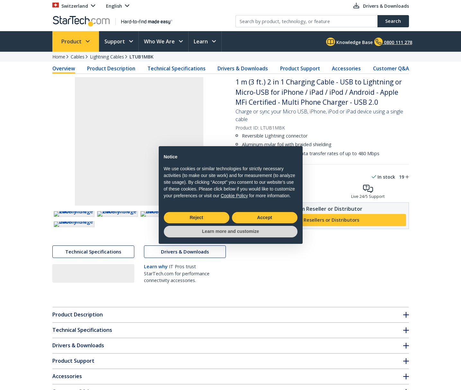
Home (58, 57)
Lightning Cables (107, 57)
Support (115, 41)
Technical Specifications (176, 68)
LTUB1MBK (141, 57)
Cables (77, 57)
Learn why (156, 323)
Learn (201, 41)
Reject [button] (196, 217)
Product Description (111, 68)
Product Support (300, 68)
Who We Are (160, 41)
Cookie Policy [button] (234, 195)
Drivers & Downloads (242, 68)
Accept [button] (264, 217)
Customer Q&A (391, 68)
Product (72, 41)
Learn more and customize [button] (230, 231)
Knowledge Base (349, 42)
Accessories (346, 68)
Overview (63, 68)
